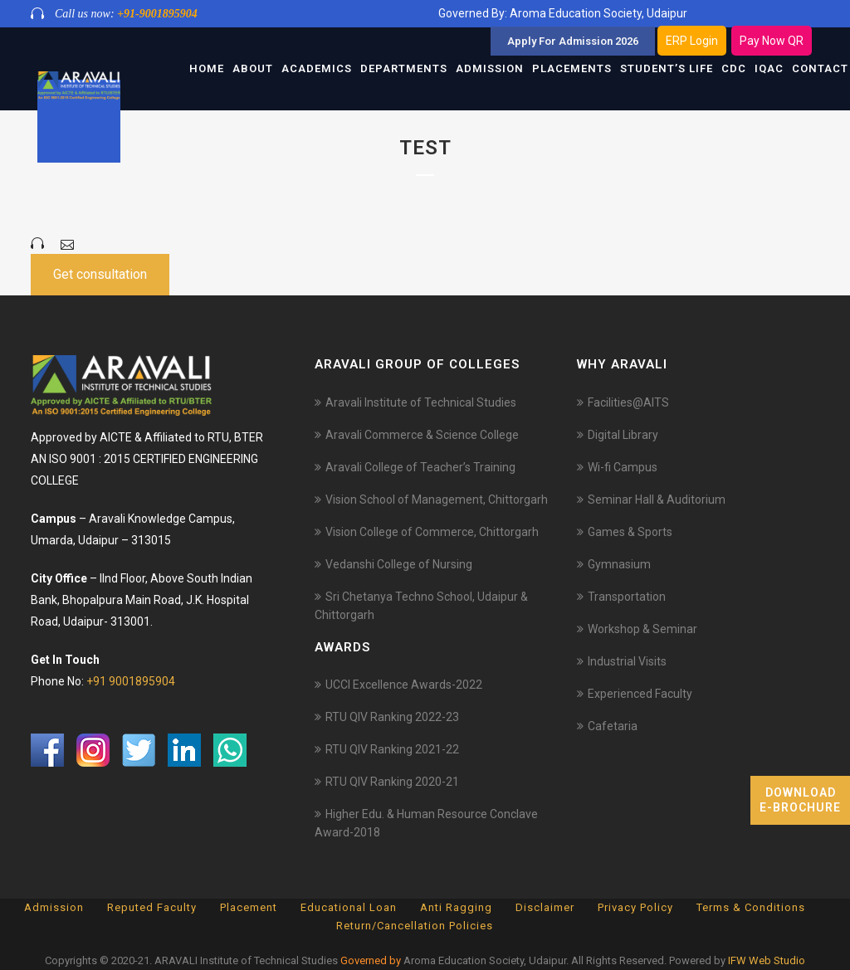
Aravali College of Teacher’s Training (420, 467)
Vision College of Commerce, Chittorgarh (432, 532)
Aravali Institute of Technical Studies (420, 402)
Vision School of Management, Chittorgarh (436, 499)
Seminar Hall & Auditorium (656, 499)
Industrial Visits (627, 661)
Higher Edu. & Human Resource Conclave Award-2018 (426, 823)
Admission (54, 907)
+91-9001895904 (157, 13)
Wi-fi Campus (622, 467)
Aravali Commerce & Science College (422, 434)
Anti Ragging (456, 907)
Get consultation (100, 274)
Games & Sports (630, 532)
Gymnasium (619, 564)
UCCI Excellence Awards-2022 (403, 684)
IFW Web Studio (766, 960)
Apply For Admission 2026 (572, 41)
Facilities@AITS (628, 402)
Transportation (627, 596)
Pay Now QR (772, 40)
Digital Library (623, 434)
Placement (248, 907)
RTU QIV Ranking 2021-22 (392, 749)
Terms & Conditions (750, 907)
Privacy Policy (635, 907)
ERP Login (692, 40)
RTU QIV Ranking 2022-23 (392, 717)
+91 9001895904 (130, 681)
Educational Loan (348, 907)
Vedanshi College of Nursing (398, 564)
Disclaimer (544, 907)
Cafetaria (613, 726)
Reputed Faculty (152, 907)
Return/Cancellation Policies (414, 925)
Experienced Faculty (640, 693)
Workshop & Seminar (642, 629)
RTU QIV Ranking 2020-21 (392, 781)
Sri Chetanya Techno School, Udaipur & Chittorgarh (421, 605)
